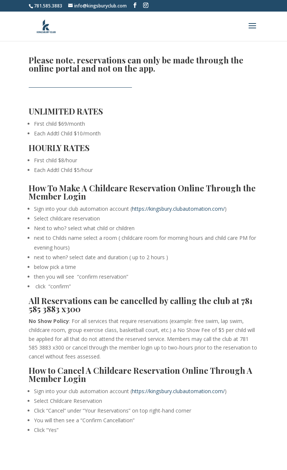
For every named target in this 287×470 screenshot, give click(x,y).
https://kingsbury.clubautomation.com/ (178, 208)
